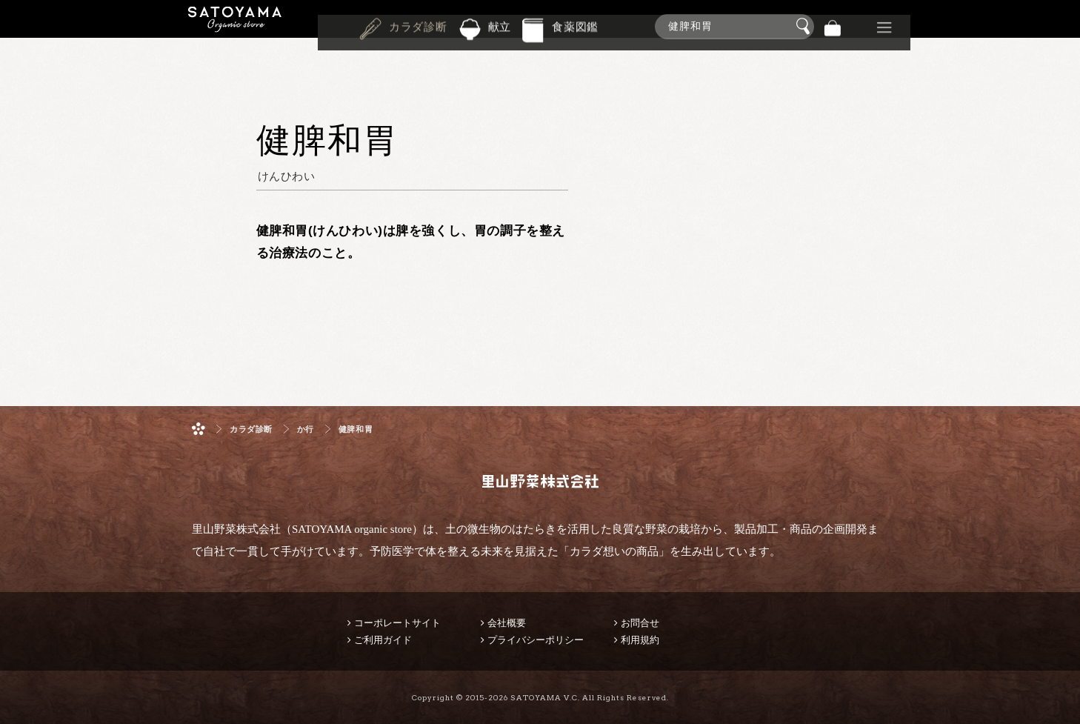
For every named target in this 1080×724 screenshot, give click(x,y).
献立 (500, 25)
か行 (305, 429)
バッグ (832, 26)
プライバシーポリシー (535, 639)
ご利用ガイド (383, 639)
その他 (884, 26)
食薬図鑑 (575, 25)
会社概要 (506, 622)
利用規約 (640, 639)
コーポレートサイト (397, 622)
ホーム (198, 428)
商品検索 (1065, 23)
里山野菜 (235, 26)
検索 (805, 27)
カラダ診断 (418, 25)
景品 (858, 26)
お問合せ (640, 622)
